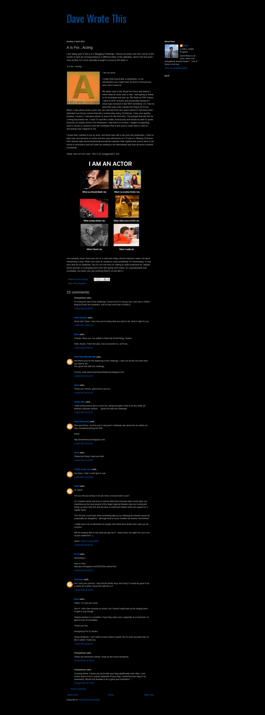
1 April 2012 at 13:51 (83, 443)
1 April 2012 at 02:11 (83, 325)
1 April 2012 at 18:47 (83, 644)
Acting (75, 283)
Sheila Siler (79, 402)
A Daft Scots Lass (82, 469)
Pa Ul (76, 554)
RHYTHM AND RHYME (85, 357)
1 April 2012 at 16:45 (83, 590)
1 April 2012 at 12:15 (83, 376)
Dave (76, 334)
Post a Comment (78, 689)
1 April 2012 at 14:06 (83, 460)
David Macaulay (81, 421)
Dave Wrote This (96, 18)
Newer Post (72, 695)
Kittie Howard (80, 317)
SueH (76, 486)
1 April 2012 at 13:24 (83, 412)
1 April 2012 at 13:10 (83, 393)
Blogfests (82, 283)
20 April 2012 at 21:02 (84, 683)
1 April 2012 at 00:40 (83, 308)
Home (111, 695)
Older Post (149, 695)
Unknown (78, 579)
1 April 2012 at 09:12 (83, 348)
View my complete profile (176, 68)
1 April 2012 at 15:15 (83, 545)
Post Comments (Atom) (89, 700)
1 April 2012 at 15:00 (83, 477)
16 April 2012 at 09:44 (84, 660)
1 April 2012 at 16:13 (83, 570)
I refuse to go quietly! (89, 541)
